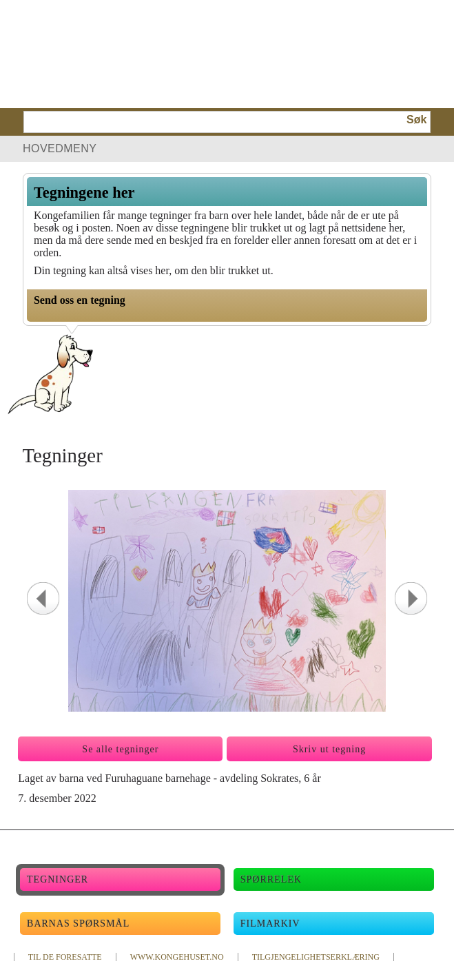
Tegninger (57, 879)
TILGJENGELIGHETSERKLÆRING (316, 957)
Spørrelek (271, 879)
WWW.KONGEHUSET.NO (177, 957)
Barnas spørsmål (78, 923)
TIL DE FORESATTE (65, 957)
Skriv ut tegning (329, 749)
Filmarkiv (270, 923)
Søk (416, 119)
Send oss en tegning (79, 300)
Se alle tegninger (120, 749)
